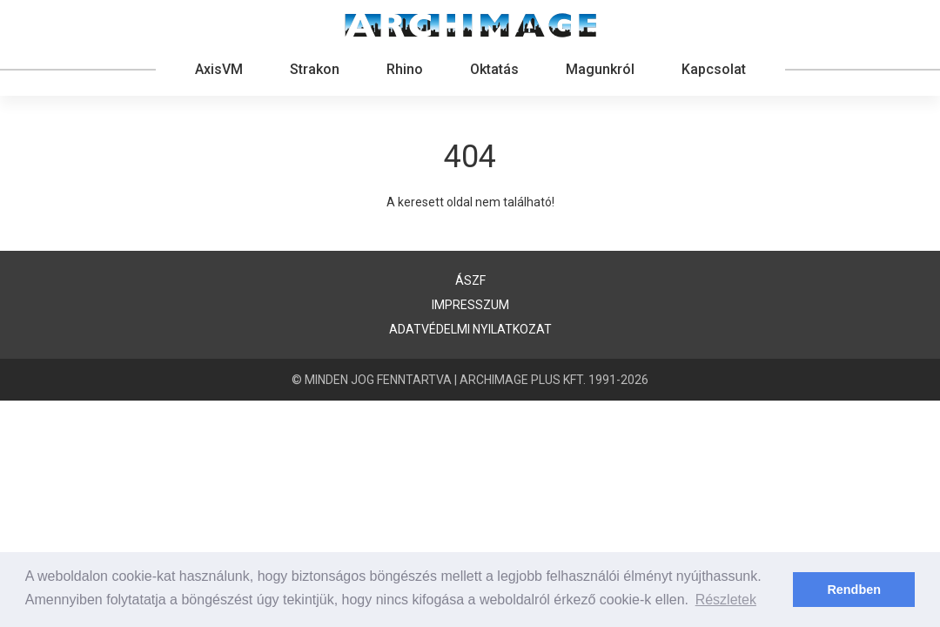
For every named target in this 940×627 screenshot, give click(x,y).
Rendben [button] (854, 590)
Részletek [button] (725, 599)
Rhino (404, 69)
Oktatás (494, 69)
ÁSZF (470, 280)
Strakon (314, 69)
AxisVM (219, 69)
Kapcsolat (714, 69)
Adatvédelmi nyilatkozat (470, 329)
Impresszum (470, 305)
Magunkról (600, 69)
